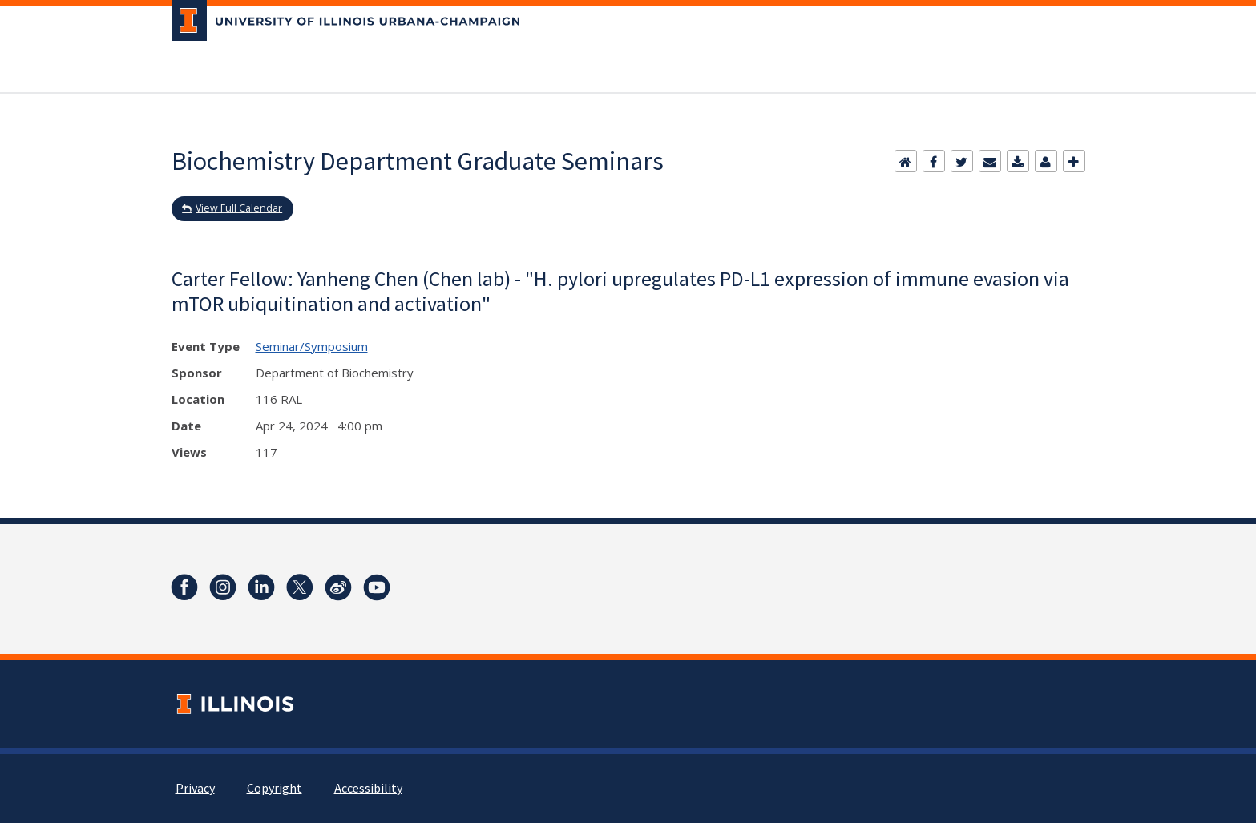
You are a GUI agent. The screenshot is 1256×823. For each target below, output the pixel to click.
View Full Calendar (239, 208)
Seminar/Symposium (312, 346)
